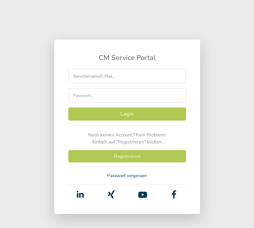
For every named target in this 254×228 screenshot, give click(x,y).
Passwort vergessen (127, 176)
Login (127, 113)
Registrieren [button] (127, 156)
